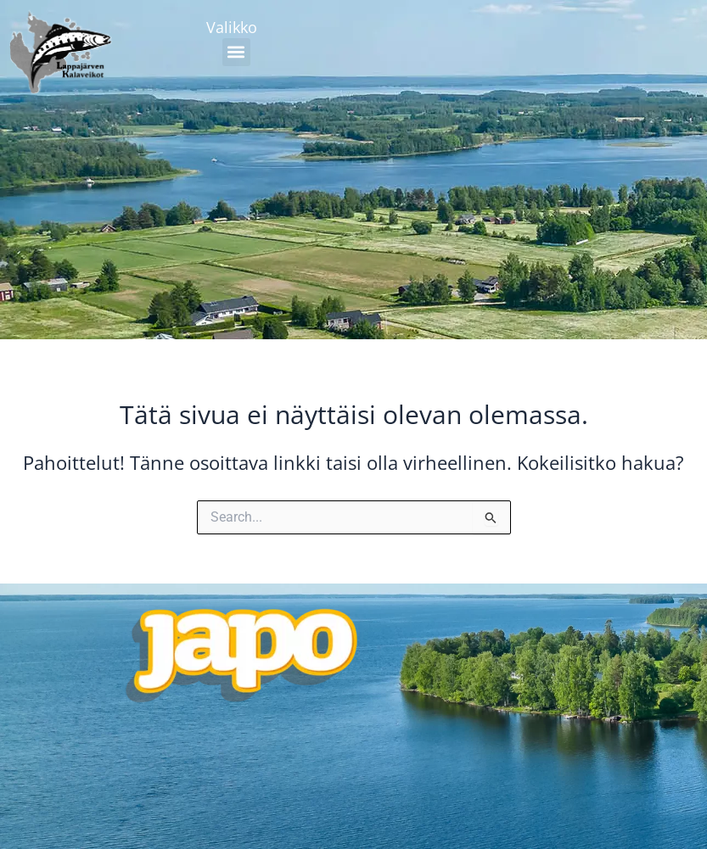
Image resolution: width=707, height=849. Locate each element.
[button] (236, 52)
